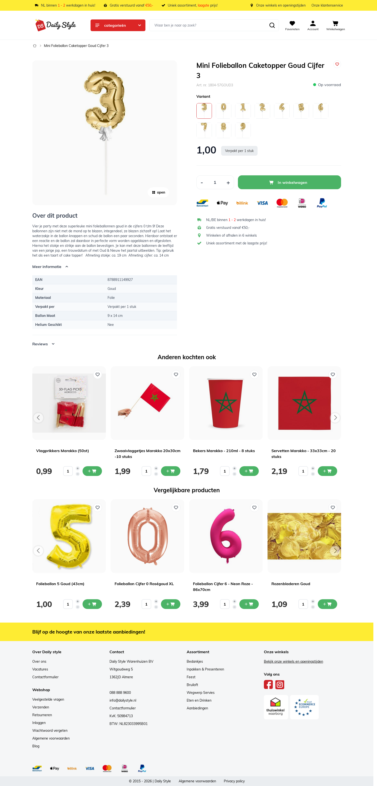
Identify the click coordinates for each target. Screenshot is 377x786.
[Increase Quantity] (228, 182)
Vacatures (40, 669)
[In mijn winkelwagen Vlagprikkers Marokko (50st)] (92, 471)
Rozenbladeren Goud (290, 583)
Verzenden (40, 707)
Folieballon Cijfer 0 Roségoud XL (144, 583)
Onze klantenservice (327, 5)
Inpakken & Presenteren (205, 669)
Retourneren (42, 715)
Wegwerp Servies (201, 692)
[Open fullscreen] (104, 132)
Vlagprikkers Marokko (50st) (62, 450)
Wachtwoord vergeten (49, 730)
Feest (191, 677)
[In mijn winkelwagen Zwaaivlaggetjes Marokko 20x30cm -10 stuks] (170, 471)
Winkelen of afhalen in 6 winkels (231, 235)
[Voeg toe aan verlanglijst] (337, 64)
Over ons (39, 661)
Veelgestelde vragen (48, 699)
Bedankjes (195, 661)
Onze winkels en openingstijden (281, 5)
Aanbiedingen (197, 708)
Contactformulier (45, 677)
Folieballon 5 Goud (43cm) (60, 583)
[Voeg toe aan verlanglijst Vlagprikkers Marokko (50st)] (97, 374)
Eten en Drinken (199, 700)
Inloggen (39, 723)
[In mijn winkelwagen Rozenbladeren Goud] (327, 604)
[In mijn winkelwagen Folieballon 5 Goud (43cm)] (92, 604)
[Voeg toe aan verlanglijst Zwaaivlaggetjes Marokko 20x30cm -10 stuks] (176, 374)
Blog (35, 746)
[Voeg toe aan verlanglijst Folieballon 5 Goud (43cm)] (97, 507)
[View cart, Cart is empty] (335, 25)
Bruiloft (192, 685)
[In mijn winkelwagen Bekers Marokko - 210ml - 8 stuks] (249, 471)
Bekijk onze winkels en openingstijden (293, 661)
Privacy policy (234, 781)
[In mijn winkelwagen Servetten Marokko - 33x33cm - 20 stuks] (327, 471)
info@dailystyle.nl (122, 700)
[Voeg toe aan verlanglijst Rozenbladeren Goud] (332, 507)
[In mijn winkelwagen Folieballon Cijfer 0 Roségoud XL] (170, 604)
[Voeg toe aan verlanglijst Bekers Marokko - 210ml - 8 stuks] (254, 374)
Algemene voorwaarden (51, 738)
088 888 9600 (120, 692)
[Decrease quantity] (78, 474)
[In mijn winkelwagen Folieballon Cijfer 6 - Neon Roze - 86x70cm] (249, 604)
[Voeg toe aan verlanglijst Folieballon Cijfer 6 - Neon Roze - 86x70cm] (254, 507)
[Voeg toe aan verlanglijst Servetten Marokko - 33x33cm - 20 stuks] (332, 374)
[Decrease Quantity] (201, 182)
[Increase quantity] (78, 468)
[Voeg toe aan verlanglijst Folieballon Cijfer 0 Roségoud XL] (176, 507)
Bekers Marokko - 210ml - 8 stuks (224, 450)
